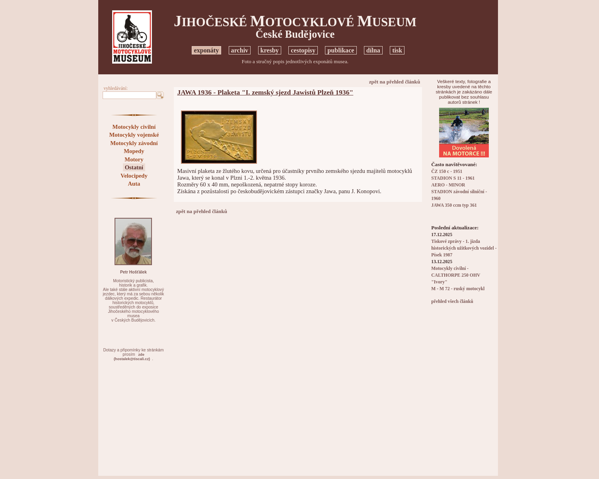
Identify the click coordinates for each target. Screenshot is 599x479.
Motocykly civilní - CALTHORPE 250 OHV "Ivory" (455, 275)
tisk (397, 50)
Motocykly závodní (134, 143)
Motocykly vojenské (134, 135)
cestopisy (303, 50)
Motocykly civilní (134, 127)
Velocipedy (134, 176)
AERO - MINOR (448, 185)
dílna (373, 50)
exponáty (206, 50)
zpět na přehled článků (394, 82)
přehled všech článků (452, 301)
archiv (240, 50)
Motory (133, 159)
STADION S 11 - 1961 (453, 178)
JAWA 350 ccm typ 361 (454, 205)
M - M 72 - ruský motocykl (457, 288)
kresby (270, 50)
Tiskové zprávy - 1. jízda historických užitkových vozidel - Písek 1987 (463, 248)
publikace (340, 50)
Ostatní (134, 167)
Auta (134, 183)
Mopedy (134, 151)
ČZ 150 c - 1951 (446, 171)
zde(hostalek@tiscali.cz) (132, 357)
